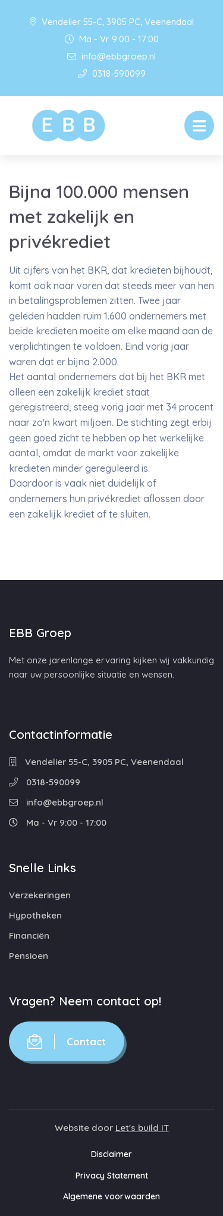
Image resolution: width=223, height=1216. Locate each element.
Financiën (29, 935)
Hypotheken (35, 915)
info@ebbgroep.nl (111, 56)
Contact (66, 1041)
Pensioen (28, 955)
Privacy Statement (112, 1175)
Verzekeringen (40, 895)
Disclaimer (111, 1154)
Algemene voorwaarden (111, 1196)
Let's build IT (142, 1127)
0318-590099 (112, 73)
